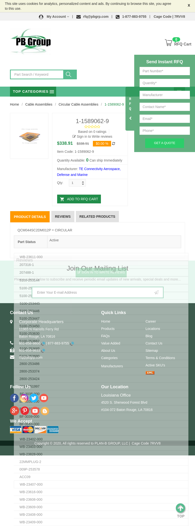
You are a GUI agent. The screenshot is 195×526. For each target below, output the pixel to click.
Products (108, 329)
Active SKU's (155, 365)
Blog (149, 336)
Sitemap (152, 351)
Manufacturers (112, 366)
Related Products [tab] (97, 216)
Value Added (110, 343)
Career (151, 321)
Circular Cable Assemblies (78, 104)
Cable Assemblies (38, 104)
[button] (54, 16)
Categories (109, 358)
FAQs (105, 336)
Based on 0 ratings (92, 132)
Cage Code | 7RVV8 (169, 16)
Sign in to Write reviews (92, 136)
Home (14, 104)
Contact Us (154, 343)
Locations (153, 329)
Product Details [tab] (30, 217)
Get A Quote (164, 143)
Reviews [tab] (63, 216)
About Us (108, 351)
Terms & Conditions (160, 358)
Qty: (60, 183)
